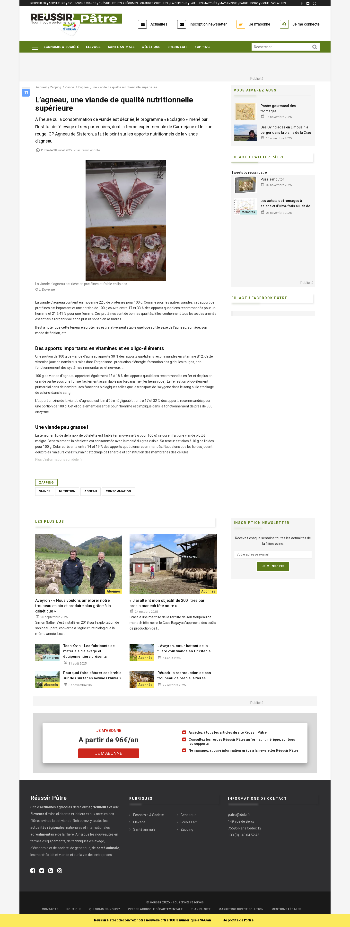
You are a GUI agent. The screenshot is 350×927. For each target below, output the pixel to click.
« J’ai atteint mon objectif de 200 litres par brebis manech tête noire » (167, 603)
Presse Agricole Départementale (155, 909)
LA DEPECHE (178, 3)
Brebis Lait (177, 47)
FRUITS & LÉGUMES (125, 3)
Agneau (90, 491)
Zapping (202, 47)
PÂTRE (243, 3)
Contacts (50, 909)
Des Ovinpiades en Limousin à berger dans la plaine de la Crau (286, 130)
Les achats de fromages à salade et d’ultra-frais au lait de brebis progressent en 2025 (285, 206)
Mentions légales (286, 909)
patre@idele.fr (239, 815)
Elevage (93, 47)
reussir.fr (38, 3)
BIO (70, 3)
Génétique (151, 47)
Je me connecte (306, 24)
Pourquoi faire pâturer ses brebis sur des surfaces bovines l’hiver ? (92, 675)
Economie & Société (61, 47)
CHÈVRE (104, 3)
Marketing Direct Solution (241, 909)
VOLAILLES (278, 3)
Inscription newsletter (208, 24)
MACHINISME (228, 3)
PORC (254, 3)
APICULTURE (57, 3)
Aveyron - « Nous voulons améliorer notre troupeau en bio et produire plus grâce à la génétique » (73, 605)
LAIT (192, 3)
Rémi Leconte (90, 150)
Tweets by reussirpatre (249, 172)
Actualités (158, 24)
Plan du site (200, 909)
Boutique (73, 909)
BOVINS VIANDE (85, 3)
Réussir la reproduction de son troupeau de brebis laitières (184, 675)
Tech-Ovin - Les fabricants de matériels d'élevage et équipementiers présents (89, 651)
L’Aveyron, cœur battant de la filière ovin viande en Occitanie (184, 648)
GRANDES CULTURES (154, 3)
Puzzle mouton (273, 179)
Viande (44, 491)
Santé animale (121, 47)
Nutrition (67, 491)
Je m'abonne (259, 24)
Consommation (118, 491)
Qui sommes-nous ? (104, 909)
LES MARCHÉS (207, 3)
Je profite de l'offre (238, 920)
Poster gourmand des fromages (278, 108)
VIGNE (265, 3)
